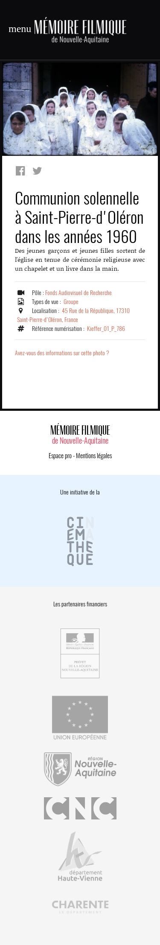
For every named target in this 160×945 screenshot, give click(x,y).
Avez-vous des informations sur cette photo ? (62, 353)
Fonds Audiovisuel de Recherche (78, 293)
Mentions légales (94, 455)
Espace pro (60, 455)
